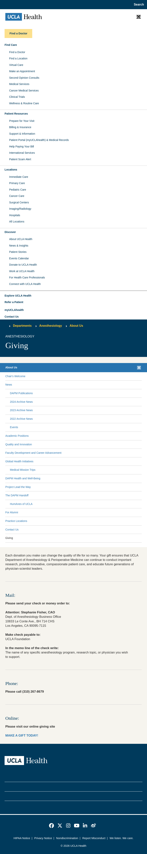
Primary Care (17, 183)
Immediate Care (18, 176)
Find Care (11, 44)
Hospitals (14, 215)
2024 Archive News (21, 401)
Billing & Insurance (20, 127)
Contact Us (12, 316)
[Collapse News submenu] (141, 385)
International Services (22, 152)
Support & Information (22, 133)
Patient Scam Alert (20, 159)
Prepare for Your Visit (21, 120)
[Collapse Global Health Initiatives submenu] (141, 461)
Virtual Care (16, 64)
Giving (9, 537)
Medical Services (19, 84)
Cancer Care (16, 195)
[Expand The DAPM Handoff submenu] (84, 495)
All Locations (16, 221)
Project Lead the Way (18, 486)
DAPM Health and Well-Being (22, 478)
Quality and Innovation (18, 444)
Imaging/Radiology (20, 208)
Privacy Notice (43, 838)
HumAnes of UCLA (21, 503)
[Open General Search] (138, 4)
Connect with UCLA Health (25, 283)
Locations (11, 169)
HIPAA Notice (22, 838)
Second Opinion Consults (24, 77)
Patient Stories (18, 251)
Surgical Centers (19, 202)
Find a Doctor (17, 52)
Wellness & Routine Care (24, 103)
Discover (10, 232)
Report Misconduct (93, 838)
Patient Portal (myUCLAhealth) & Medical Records (39, 140)
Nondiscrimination (67, 838)
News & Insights (18, 245)
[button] (73, 296)
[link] (51, 825)
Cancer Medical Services (24, 90)
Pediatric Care (17, 189)
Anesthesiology (50, 325)
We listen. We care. (121, 838)
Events (14, 427)
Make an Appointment (22, 71)
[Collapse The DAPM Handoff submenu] (141, 495)
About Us (76, 325)
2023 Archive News (21, 410)
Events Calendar (19, 258)
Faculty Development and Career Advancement (33, 452)
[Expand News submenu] (76, 385)
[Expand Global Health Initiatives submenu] (87, 461)
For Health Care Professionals (27, 277)
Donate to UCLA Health (23, 264)
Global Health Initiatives (19, 461)
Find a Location (18, 58)
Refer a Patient (14, 302)
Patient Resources (16, 113)
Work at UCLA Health (22, 271)
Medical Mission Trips (22, 469)
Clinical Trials (17, 96)
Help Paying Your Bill (21, 146)
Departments (22, 325)
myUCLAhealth (14, 309)
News (8, 384)
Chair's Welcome (15, 376)
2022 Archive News (21, 418)
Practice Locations (16, 520)
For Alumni (11, 512)
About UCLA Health (20, 239)
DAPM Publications (21, 393)
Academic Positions (17, 435)
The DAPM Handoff (16, 495)
